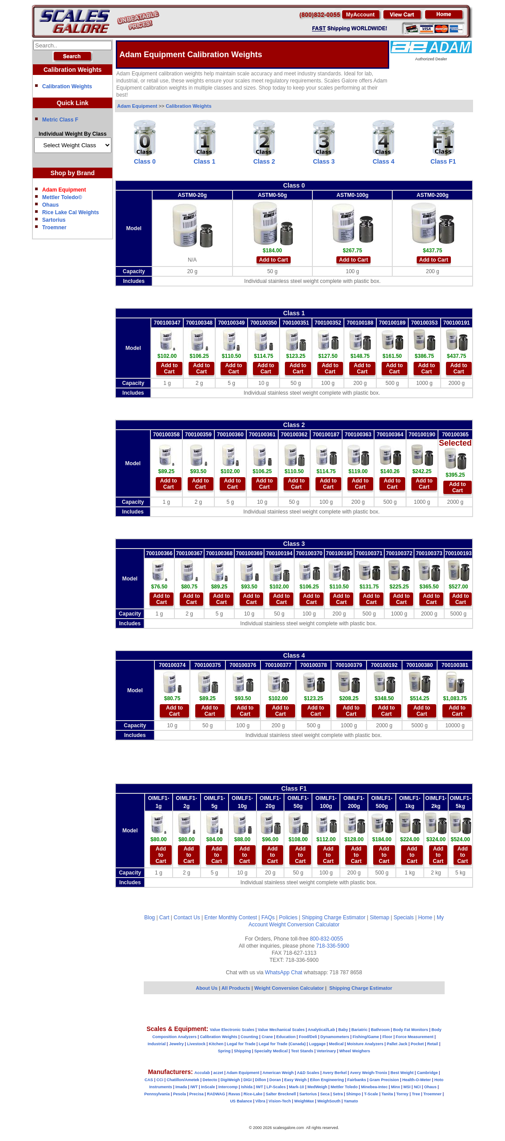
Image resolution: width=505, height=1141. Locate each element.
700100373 (429, 553)
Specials (404, 917)
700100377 (278, 665)
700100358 (166, 434)
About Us (206, 988)
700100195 (339, 553)
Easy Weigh (295, 1080)
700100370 (309, 553)
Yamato (351, 1101)
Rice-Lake (253, 1094)
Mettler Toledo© (62, 197)
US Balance (241, 1101)
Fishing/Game (366, 1037)
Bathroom (380, 1029)
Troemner (54, 227)
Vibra (260, 1101)
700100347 (167, 323)
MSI (406, 1087)
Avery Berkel (335, 1072)
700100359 (198, 434)
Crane (267, 1037)
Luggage (317, 1044)
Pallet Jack (397, 1044)
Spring (224, 1051)
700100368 (219, 553)
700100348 (199, 323)
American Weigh (277, 1072)
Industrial (157, 1044)
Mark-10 (296, 1087)
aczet (218, 1072)
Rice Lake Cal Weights (70, 212)
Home (425, 917)
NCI (417, 1087)
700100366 (159, 553)
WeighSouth (328, 1101)
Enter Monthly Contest (230, 917)
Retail (432, 1044)
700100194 (279, 553)
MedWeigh (317, 1087)
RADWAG (216, 1094)
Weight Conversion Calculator (304, 924)
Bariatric (359, 1029)
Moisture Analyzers (365, 1044)
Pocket (417, 1044)
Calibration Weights (67, 86)
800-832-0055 (326, 939)
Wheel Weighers (354, 1051)
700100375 (207, 665)
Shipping (242, 1051)
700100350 (263, 323)
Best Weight (402, 1072)
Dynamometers (334, 1037)
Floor (388, 1037)
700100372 (399, 553)
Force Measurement (415, 1037)
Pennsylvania (157, 1094)
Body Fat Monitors (410, 1029)
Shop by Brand (73, 172)
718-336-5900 (332, 946)
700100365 (455, 434)
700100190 (422, 434)
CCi (159, 1080)
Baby (343, 1029)
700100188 (360, 323)
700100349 (231, 323)
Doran (275, 1080)
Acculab (202, 1072)
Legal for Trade (241, 1044)
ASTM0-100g (352, 195)
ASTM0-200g (433, 195)
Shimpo (353, 1094)
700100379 (348, 665)
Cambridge (427, 1072)
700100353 (424, 323)
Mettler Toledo (344, 1087)
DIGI (247, 1080)
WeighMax (304, 1101)
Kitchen (216, 1044)
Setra (338, 1094)
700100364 (390, 434)
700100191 (456, 323)
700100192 (384, 665)
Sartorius (54, 220)
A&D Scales (308, 1072)
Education (286, 1037)
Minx (395, 1087)
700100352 (328, 323)
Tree (416, 1094)
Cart (164, 917)
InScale (208, 1087)
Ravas (235, 1094)
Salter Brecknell (281, 1094)
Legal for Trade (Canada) (282, 1044)
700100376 (242, 665)
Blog (149, 917)
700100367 (189, 553)
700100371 (369, 553)
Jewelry (176, 1044)
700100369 (249, 553)
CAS (149, 1080)
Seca (324, 1094)
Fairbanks (356, 1080)
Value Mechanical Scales (281, 1029)
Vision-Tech (279, 1101)
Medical (336, 1044)
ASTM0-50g (272, 195)
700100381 (455, 665)
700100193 (458, 553)
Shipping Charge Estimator (333, 917)
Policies (288, 917)
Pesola (179, 1094)
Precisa (196, 1094)
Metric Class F (60, 120)
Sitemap (379, 917)
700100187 (326, 434)
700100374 (172, 665)
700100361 (262, 434)
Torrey (402, 1094)
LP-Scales (276, 1087)
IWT (194, 1087)
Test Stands (302, 1051)
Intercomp (228, 1087)
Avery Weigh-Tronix (368, 1072)
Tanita (387, 1094)
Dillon (260, 1080)
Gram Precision (384, 1080)
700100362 (294, 434)
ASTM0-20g (192, 195)
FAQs (268, 917)
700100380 (419, 665)
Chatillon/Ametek (182, 1080)
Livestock (196, 1044)
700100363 (358, 434)
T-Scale (371, 1094)
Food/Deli (308, 1037)
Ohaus (50, 205)
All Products (236, 988)
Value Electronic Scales (232, 1029)
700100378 (313, 665)
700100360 (230, 434)
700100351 (295, 323)
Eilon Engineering (327, 1080)
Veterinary (326, 1051)
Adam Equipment (137, 106)
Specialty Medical (271, 1051)
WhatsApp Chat (283, 972)
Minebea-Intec (374, 1087)
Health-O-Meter (416, 1080)
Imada (181, 1087)
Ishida (246, 1087)
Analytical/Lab (321, 1029)
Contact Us (187, 917)
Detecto (209, 1080)
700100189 (392, 323)
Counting (249, 1037)
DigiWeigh (230, 1080)
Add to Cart (273, 260)
